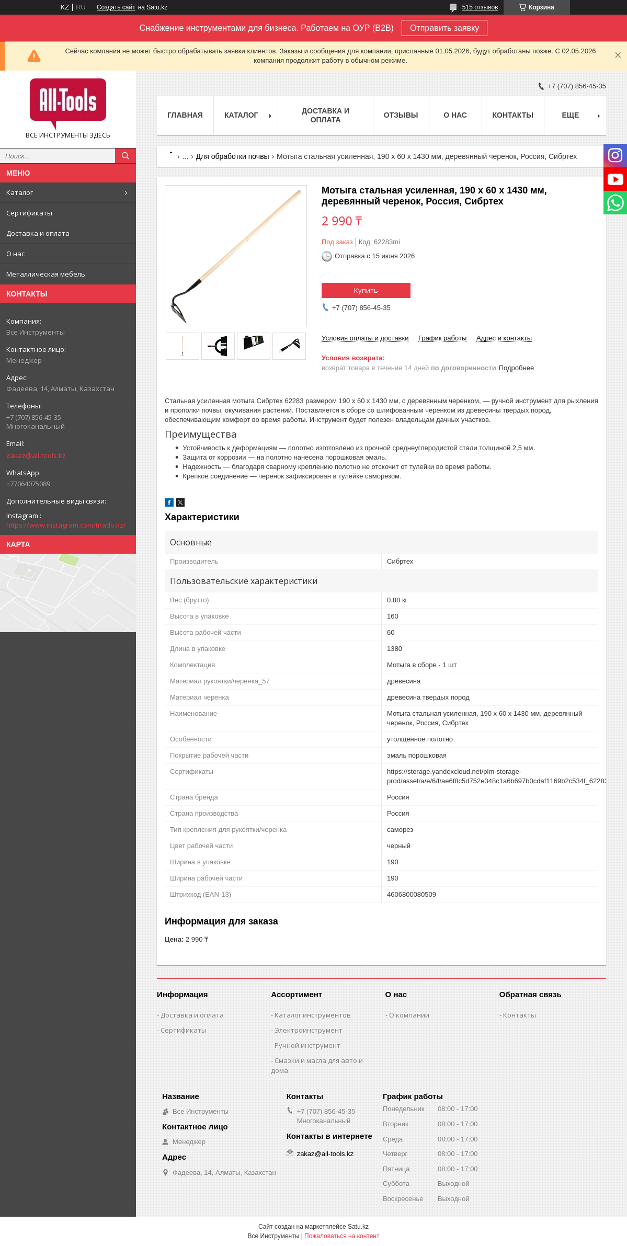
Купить (366, 290)
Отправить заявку (444, 28)
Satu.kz (358, 1226)
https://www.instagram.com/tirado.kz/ (66, 525)
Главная (185, 115)
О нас (15, 253)
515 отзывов (480, 7)
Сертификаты (29, 213)
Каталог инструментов (313, 1015)
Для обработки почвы (232, 156)
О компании (409, 1015)
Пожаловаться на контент (341, 1236)
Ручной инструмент (307, 1045)
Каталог (19, 192)
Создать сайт (116, 7)
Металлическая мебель (45, 274)
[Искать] (125, 156)
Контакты (513, 115)
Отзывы (401, 115)
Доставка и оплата (38, 233)
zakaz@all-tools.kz (36, 455)
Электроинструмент (309, 1030)
